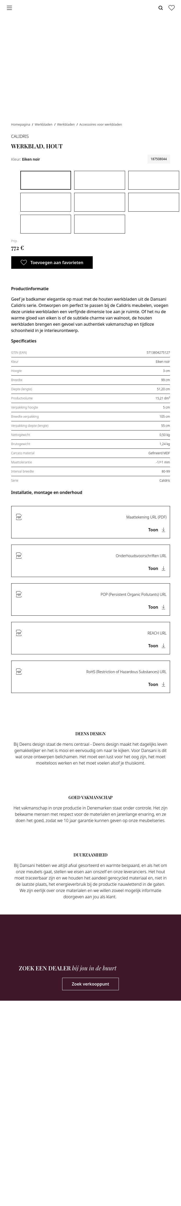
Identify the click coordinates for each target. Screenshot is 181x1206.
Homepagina (21, 124)
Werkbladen (44, 124)
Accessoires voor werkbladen (100, 124)
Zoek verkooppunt (90, 984)
